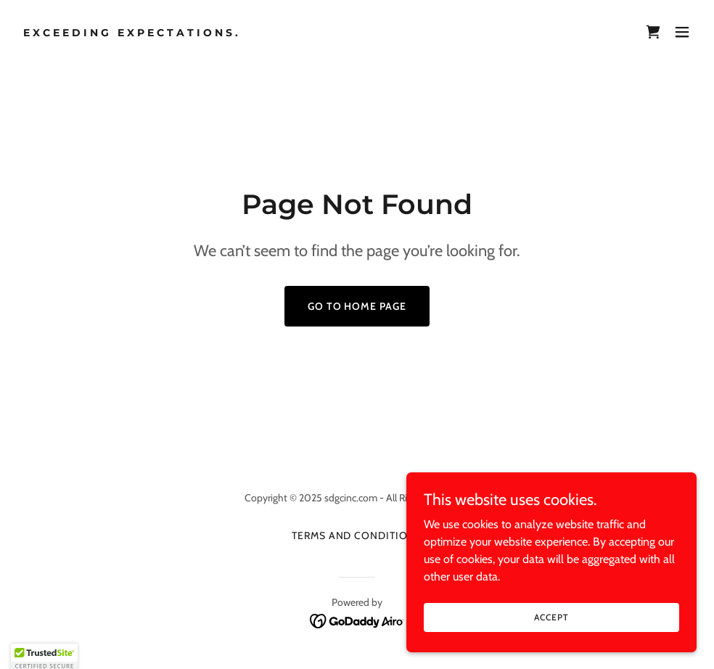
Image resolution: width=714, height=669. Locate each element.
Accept (551, 617)
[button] (682, 31)
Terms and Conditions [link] (357, 535)
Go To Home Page (357, 306)
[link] (132, 32)
